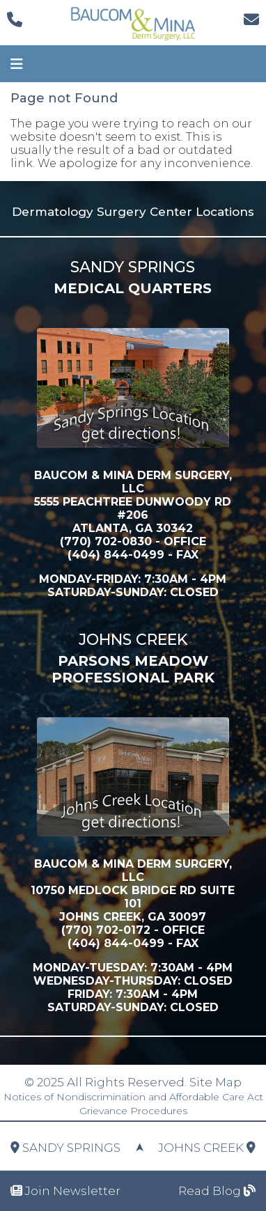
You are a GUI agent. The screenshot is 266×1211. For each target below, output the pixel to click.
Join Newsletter (65, 1191)
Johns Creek (207, 1148)
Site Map (215, 1082)
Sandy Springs (65, 1148)
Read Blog (217, 1191)
